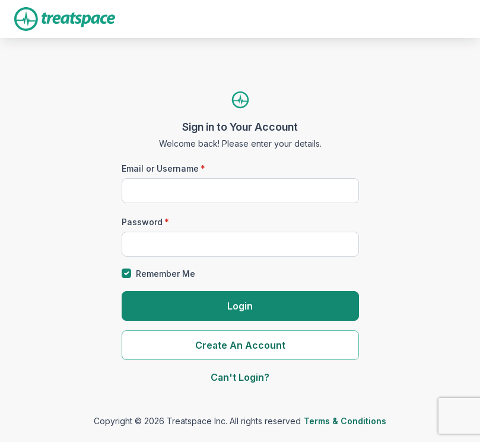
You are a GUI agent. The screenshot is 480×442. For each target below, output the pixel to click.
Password (142, 222)
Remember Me (165, 274)
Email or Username (160, 168)
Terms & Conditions (345, 421)
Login (240, 306)
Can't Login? (240, 377)
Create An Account (240, 345)
